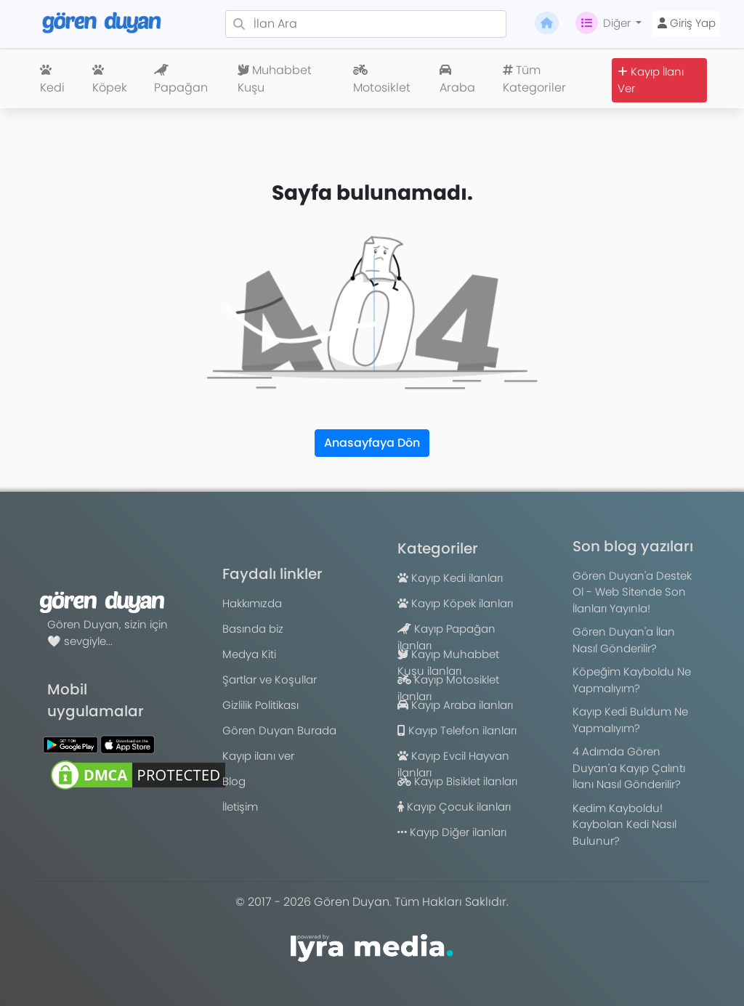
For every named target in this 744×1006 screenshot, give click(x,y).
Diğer (604, 23)
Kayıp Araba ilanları (455, 705)
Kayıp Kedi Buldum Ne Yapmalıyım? (630, 720)
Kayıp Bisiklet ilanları (457, 781)
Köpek (109, 80)
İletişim (240, 806)
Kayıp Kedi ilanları (450, 577)
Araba (457, 80)
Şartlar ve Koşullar (269, 679)
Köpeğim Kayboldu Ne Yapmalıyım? (632, 680)
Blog (234, 781)
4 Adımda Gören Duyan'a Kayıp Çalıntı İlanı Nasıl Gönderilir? (629, 768)
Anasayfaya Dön (372, 442)
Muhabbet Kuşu (275, 79)
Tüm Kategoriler (534, 79)
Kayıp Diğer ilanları (451, 832)
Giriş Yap (687, 23)
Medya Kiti (249, 654)
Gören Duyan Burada (279, 730)
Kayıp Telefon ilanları (457, 730)
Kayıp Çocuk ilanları (454, 806)
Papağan (181, 80)
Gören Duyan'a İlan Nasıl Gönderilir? (624, 640)
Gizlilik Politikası (260, 705)
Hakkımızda (252, 603)
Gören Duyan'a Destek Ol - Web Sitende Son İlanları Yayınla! (632, 592)
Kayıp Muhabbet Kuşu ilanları (448, 662)
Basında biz (252, 628)
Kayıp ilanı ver (258, 755)
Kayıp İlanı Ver (651, 80)
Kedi (52, 80)
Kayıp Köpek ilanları (455, 603)
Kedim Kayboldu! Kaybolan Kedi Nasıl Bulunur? (624, 824)
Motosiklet (382, 80)
